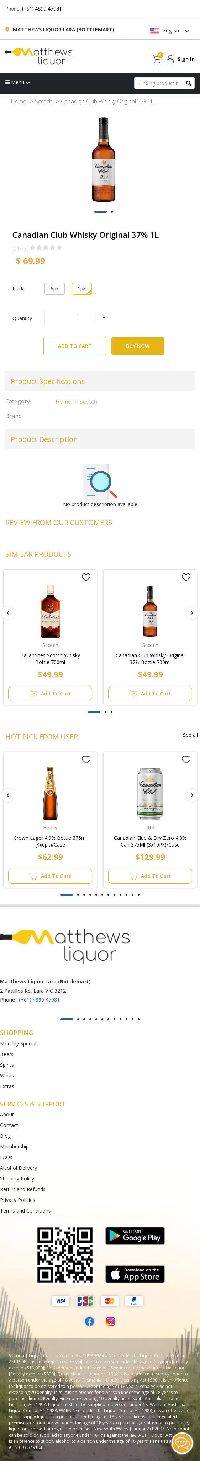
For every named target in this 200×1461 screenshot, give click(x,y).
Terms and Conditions (25, 1210)
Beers (7, 1054)
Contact (9, 1125)
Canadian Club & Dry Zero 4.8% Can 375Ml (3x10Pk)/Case (150, 841)
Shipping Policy (17, 1178)
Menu (17, 82)
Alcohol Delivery (18, 1167)
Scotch (43, 101)
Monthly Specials (19, 1043)
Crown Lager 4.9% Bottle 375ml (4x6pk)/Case (50, 841)
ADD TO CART (82, 343)
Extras (7, 1086)
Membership (14, 1146)
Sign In (186, 59)
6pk (55, 288)
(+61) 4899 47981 (42, 8)
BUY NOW (137, 346)
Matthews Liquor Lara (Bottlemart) (63, 29)
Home (18, 101)
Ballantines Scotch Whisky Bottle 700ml (50, 658)
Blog (5, 1135)
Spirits (7, 1064)
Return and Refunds (23, 1189)
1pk (82, 288)
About (7, 1114)
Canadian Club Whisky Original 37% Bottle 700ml (150, 658)
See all (190, 734)
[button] (100, 212)
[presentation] (8, 613)
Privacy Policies (17, 1200)
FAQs (6, 1157)
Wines (7, 1075)
